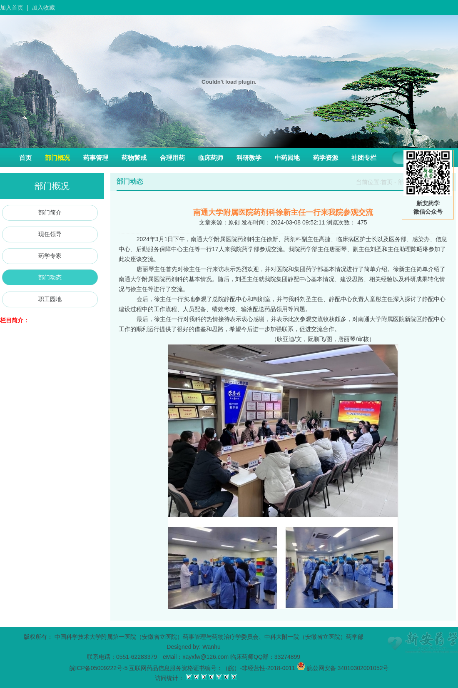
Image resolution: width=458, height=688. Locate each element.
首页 (25, 157)
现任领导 (50, 234)
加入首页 (11, 7)
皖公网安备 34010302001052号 (343, 668)
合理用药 (172, 157)
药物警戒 (134, 157)
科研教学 (248, 157)
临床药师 (210, 157)
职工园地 (50, 299)
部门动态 (50, 277)
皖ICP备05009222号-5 (99, 668)
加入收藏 (43, 7)
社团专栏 (363, 157)
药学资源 (325, 157)
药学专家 (50, 255)
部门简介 (50, 212)
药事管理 (95, 157)
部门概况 (57, 157)
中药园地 (287, 157)
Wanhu (211, 646)
